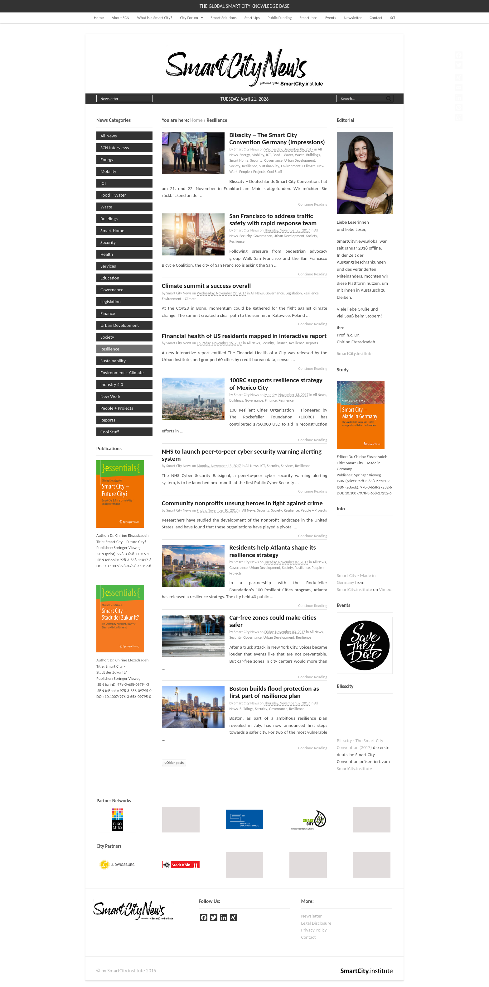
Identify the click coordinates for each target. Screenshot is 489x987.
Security (256, 160)
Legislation (294, 293)
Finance (282, 343)
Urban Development (299, 160)
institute (355, 353)
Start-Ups (252, 17)
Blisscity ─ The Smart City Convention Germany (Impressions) (277, 138)
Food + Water (283, 155)
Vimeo (385, 589)
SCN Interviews (114, 147)
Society (234, 166)
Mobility (258, 155)
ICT (268, 155)
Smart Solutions (224, 17)
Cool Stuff (274, 171)
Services (287, 466)
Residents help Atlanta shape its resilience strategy (272, 551)
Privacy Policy (314, 930)
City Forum (189, 17)
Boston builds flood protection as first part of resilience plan (274, 692)
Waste (299, 155)
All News (257, 293)
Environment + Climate (298, 166)
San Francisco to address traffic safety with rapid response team (273, 219)
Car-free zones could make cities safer (272, 621)
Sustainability (269, 166)
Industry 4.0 (111, 384)
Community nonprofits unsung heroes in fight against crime (242, 503)
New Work (110, 396)
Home (99, 17)
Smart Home (238, 160)
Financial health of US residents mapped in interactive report (244, 336)
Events (330, 17)
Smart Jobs (308, 17)
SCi (392, 17)
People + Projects (252, 171)
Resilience (249, 166)
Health (106, 254)
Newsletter (353, 17)
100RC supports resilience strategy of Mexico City (275, 383)
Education (109, 278)
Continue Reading (312, 204)
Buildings (313, 155)
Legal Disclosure (316, 923)
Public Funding (280, 17)
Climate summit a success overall (206, 286)
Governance (273, 160)
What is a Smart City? (154, 17)
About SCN (120, 17)
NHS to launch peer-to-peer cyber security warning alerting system (242, 455)
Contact (376, 17)
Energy (245, 155)
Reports (312, 343)
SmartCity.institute (354, 589)
